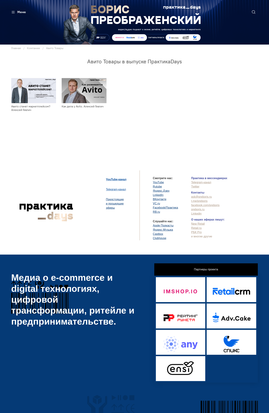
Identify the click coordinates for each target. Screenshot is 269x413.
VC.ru (156, 203)
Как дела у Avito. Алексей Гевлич (83, 106)
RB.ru (156, 211)
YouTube (158, 182)
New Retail (198, 223)
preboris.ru (198, 209)
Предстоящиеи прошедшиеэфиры (115, 203)
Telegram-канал (116, 189)
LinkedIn (158, 195)
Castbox (158, 233)
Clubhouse (159, 238)
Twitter (195, 186)
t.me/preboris (199, 200)
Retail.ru (196, 228)
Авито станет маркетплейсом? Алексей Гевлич (30, 108)
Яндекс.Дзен (161, 190)
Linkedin (196, 213)
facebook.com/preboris (205, 205)
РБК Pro (196, 232)
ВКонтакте (159, 199)
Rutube (157, 186)
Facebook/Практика (165, 207)
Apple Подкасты (163, 225)
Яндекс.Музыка (163, 229)
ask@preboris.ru (201, 196)
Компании (33, 48)
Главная (16, 48)
